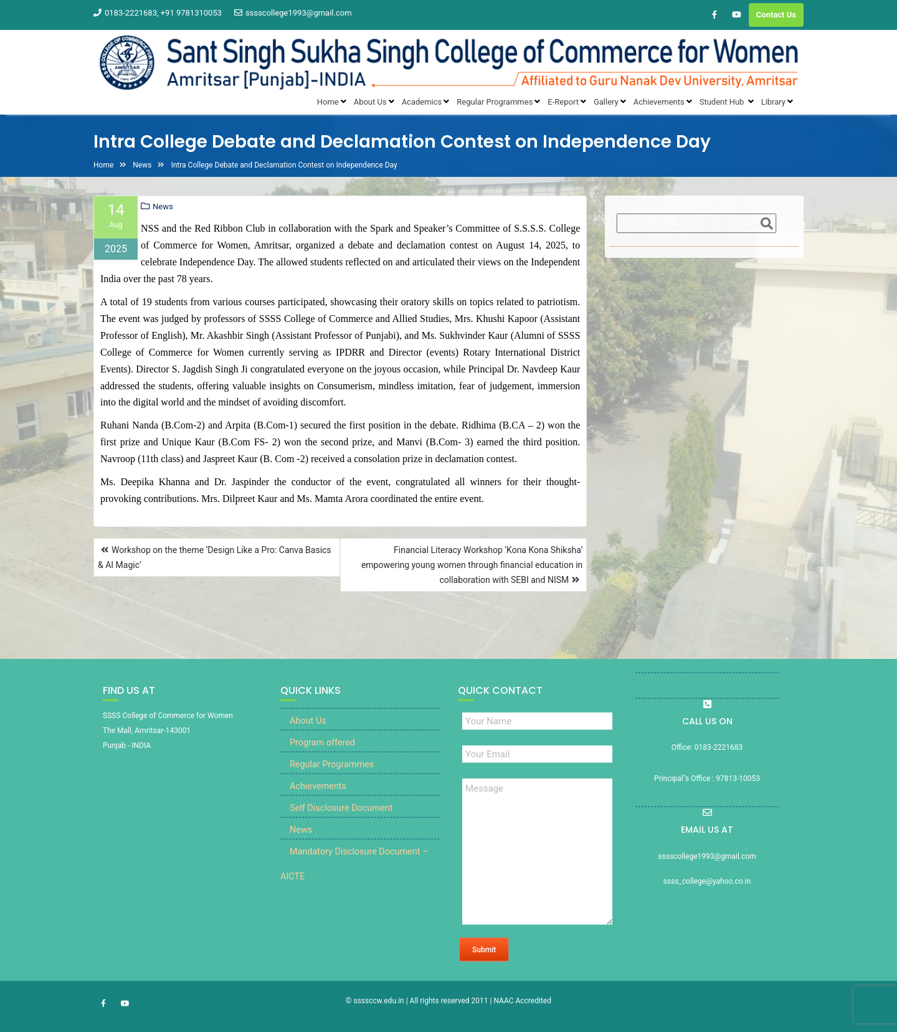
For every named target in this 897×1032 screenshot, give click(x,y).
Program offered (322, 761)
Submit (484, 968)
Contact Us (776, 14)
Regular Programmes (332, 783)
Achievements (318, 805)
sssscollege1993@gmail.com (293, 12)
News (163, 206)
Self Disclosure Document (341, 826)
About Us (308, 739)
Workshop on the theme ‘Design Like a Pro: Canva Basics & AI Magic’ (214, 557)
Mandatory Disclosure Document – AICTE (354, 883)
